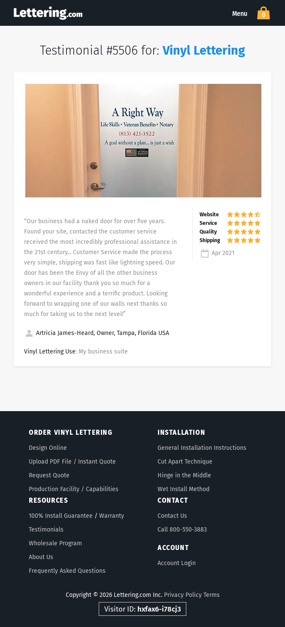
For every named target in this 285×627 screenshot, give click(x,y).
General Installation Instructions (202, 448)
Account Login (177, 563)
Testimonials (46, 529)
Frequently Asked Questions (67, 571)
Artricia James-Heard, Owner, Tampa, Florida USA (96, 333)
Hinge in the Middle (184, 475)
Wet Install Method (183, 489)
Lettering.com (48, 13)
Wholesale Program (55, 543)
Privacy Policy (183, 595)
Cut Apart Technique (185, 461)
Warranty (111, 515)
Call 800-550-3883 (182, 529)
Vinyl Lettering (204, 50)
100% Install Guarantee (61, 515)
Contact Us (172, 515)
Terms (211, 595)
